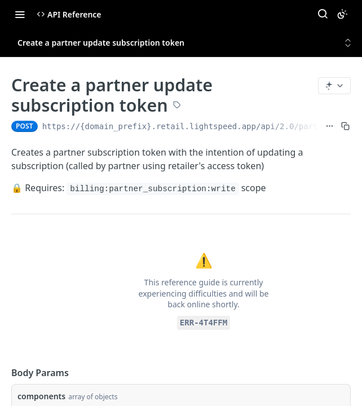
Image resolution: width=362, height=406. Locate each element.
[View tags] (177, 106)
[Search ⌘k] (322, 14)
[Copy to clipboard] (345, 126)
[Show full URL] (329, 126)
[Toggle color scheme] (342, 14)
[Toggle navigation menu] (19, 14)
